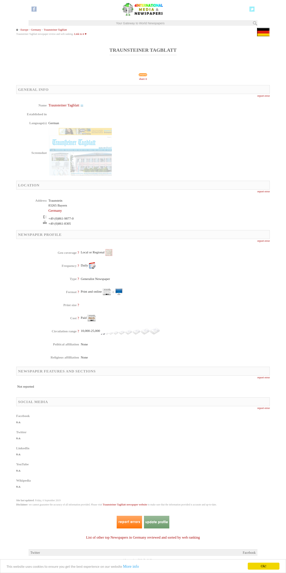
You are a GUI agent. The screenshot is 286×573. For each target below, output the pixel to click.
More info (131, 566)
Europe (24, 29)
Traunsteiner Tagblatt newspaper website (125, 504)
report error (263, 95)
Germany (36, 29)
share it (143, 78)
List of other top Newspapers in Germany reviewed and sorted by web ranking (143, 537)
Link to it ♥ (80, 34)
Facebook (249, 552)
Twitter (35, 552)
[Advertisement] (176, 129)
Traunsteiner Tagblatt (55, 29)
